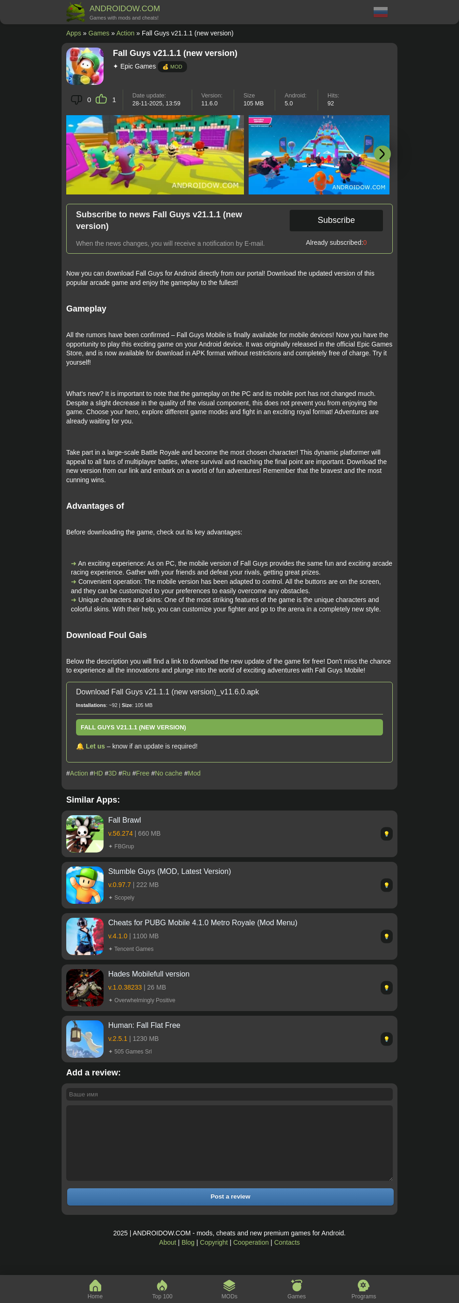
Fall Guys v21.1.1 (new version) (133, 727)
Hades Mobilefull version (148, 974)
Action (125, 33)
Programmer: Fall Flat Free (144, 1025)
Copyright (214, 1256)
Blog (188, 1256)
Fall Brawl (124, 820)
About (167, 1256)
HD (98, 773)
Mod (194, 773)
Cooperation (251, 1256)
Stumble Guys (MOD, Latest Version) (169, 871)
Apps (73, 33)
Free (143, 773)
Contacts (287, 1256)
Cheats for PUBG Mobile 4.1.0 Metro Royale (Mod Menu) (203, 923)
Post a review (230, 1210)
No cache (168, 773)
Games (99, 33)
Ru (126, 773)
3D (112, 773)
